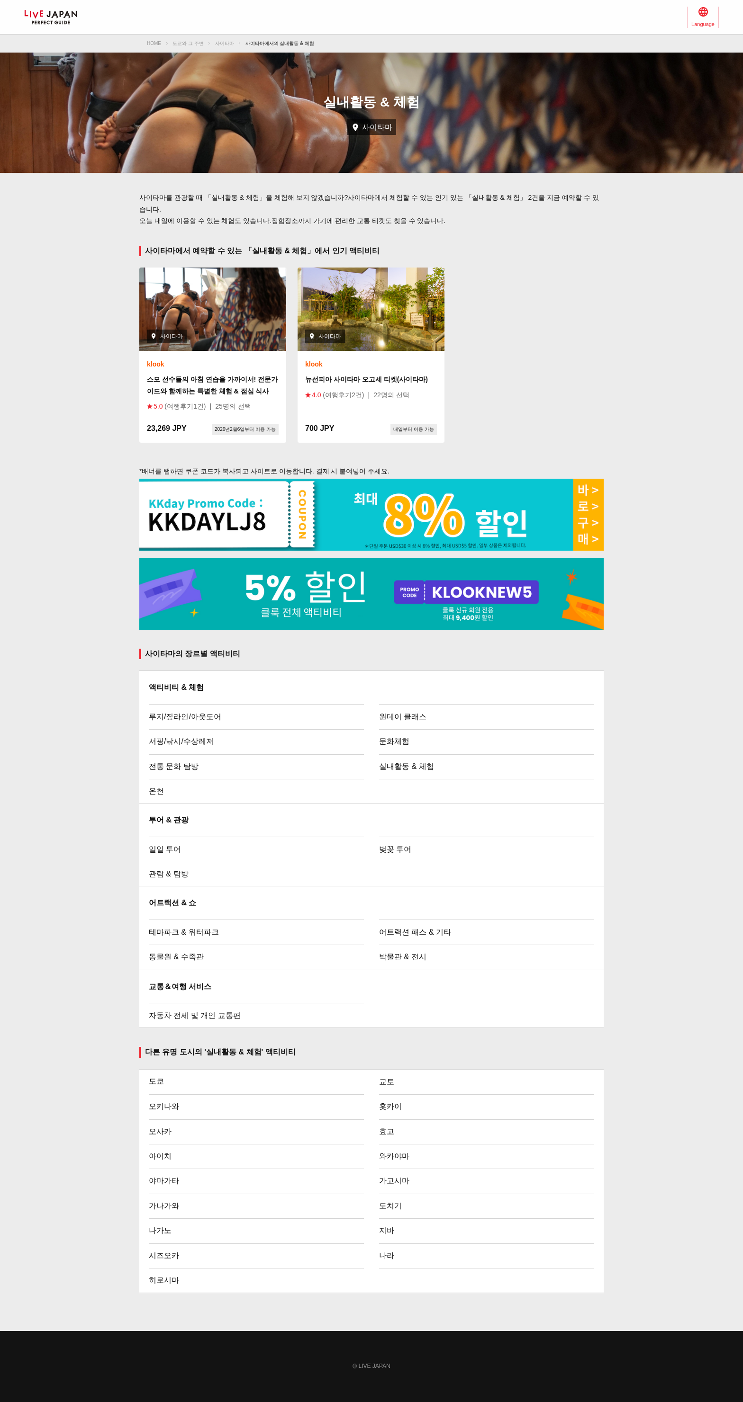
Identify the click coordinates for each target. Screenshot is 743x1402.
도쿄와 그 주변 (188, 43)
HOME (154, 43)
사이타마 (224, 43)
